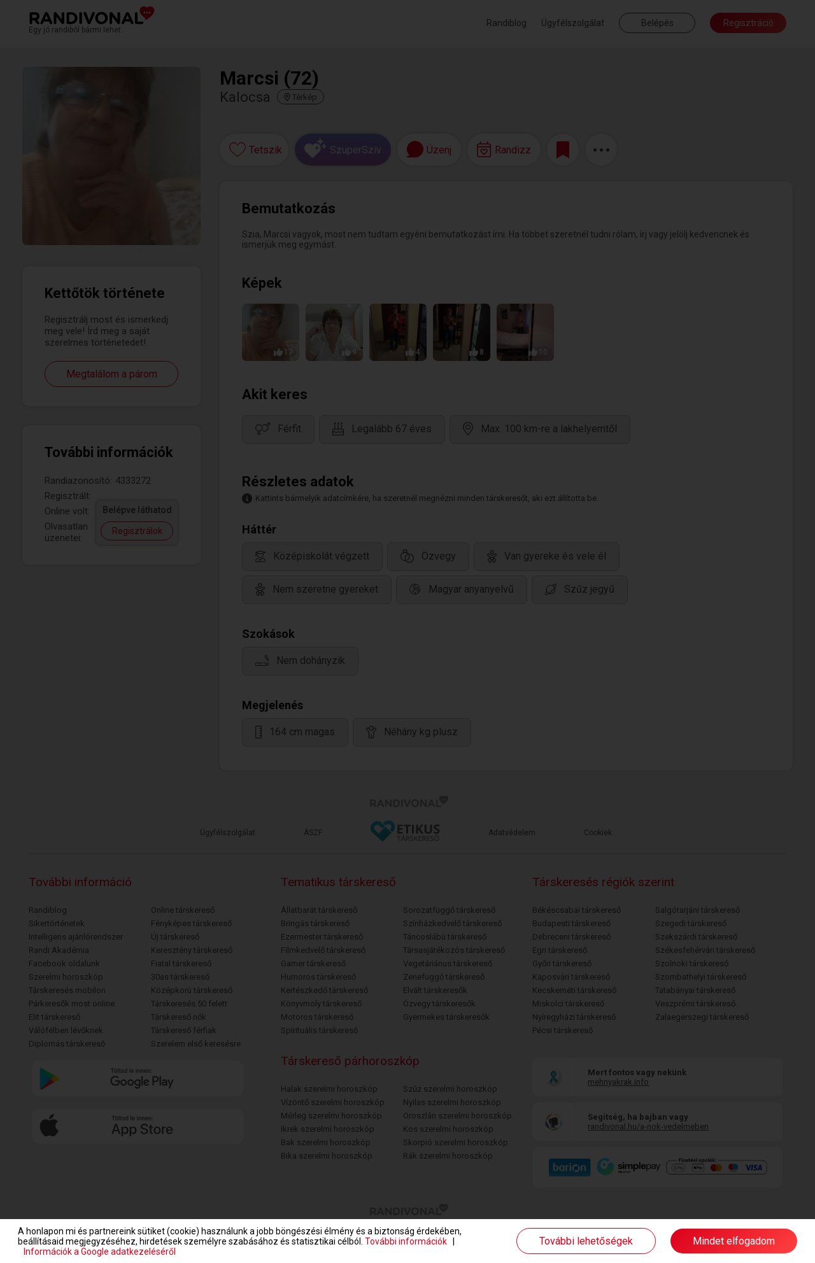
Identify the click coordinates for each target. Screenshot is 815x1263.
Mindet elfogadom (734, 1241)
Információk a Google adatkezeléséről (100, 1251)
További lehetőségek (586, 1241)
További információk (406, 1241)
